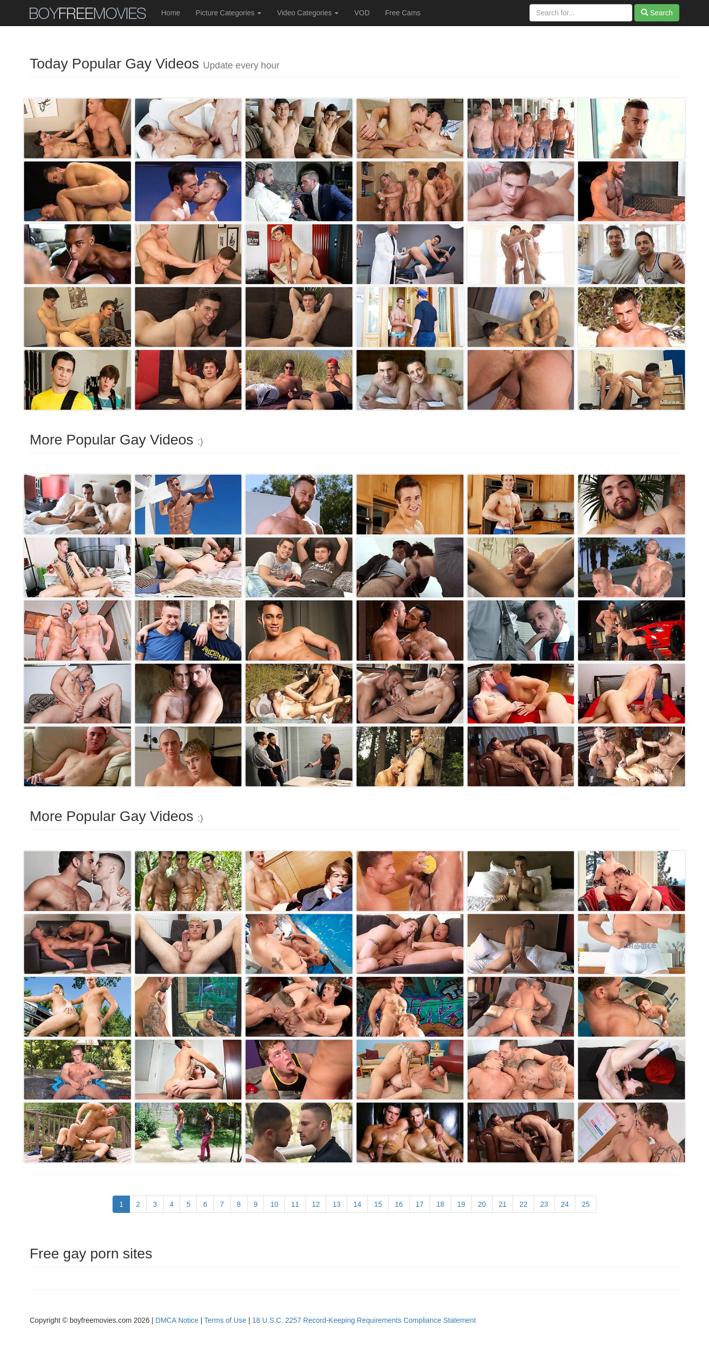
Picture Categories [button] (228, 13)
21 (503, 1204)
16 (399, 1204)
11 (295, 1204)
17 (420, 1204)
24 (565, 1204)
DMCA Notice (177, 1320)
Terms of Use (225, 1320)
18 (440, 1204)
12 (316, 1204)
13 (337, 1204)
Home (170, 13)
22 (523, 1204)
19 (461, 1204)
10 (274, 1204)
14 (357, 1204)
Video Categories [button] (308, 13)
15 (378, 1204)
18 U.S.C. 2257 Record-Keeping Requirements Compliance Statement (364, 1320)
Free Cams (402, 13)
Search (657, 13)
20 (482, 1204)
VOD (361, 13)
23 (544, 1204)
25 (586, 1204)
